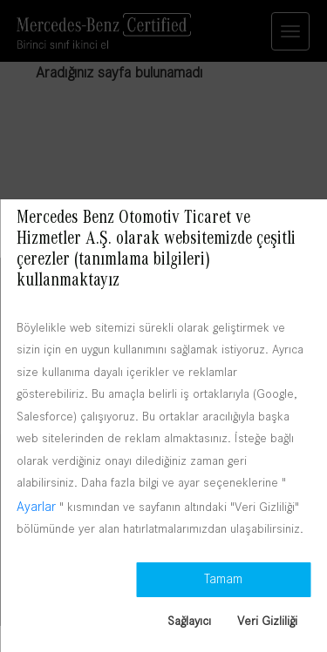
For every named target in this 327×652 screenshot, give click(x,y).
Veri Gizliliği (267, 620)
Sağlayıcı (189, 620)
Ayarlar (36, 506)
